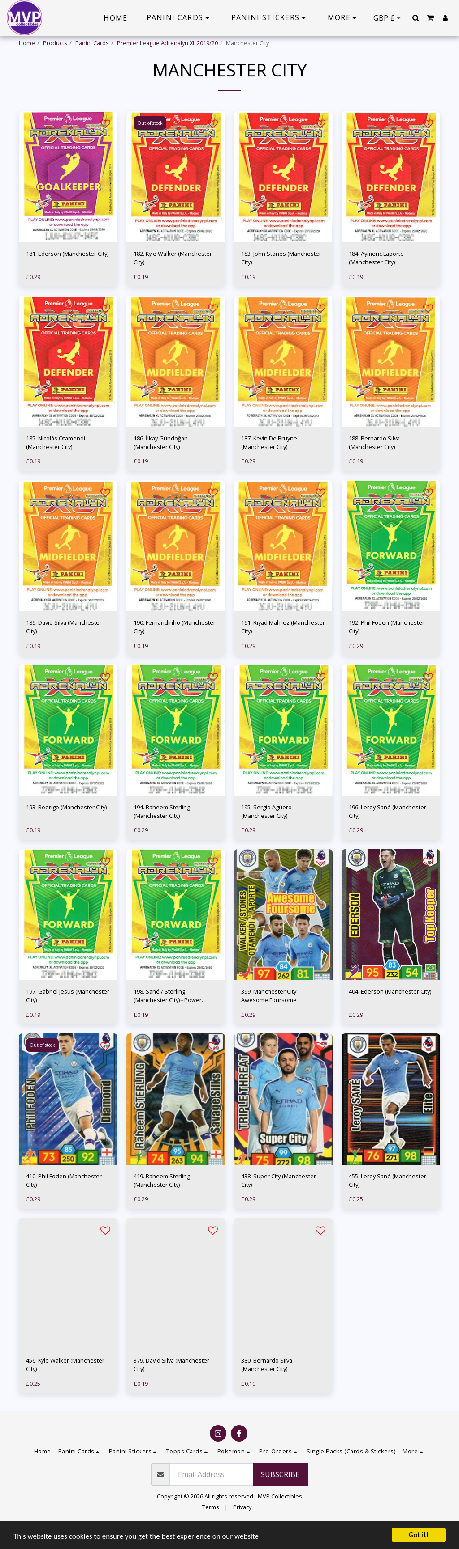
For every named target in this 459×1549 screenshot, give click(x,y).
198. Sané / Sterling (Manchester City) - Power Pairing (168, 1018)
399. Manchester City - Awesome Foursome (270, 1018)
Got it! (419, 1535)
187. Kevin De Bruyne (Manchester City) (269, 465)
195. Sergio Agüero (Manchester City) (266, 833)
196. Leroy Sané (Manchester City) (387, 833)
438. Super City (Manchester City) (278, 1202)
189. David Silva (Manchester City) (64, 649)
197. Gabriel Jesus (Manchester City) (67, 1018)
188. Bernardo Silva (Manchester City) (374, 465)
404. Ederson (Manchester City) (390, 1014)
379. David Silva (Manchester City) (171, 1387)
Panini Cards (92, 43)
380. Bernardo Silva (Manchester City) (266, 1387)
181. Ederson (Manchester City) (67, 276)
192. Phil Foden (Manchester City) (386, 649)
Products (55, 43)
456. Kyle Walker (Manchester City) (65, 1387)
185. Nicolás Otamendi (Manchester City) (55, 465)
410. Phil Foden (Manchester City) (64, 1202)
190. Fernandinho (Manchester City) (175, 649)
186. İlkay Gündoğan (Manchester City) (161, 465)
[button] (415, 17)
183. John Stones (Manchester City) (281, 280)
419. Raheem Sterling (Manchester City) (162, 1202)
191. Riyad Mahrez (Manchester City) (283, 649)
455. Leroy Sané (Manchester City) (387, 1202)
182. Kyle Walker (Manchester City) (173, 280)
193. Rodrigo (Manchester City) (66, 829)
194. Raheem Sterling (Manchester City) (162, 833)
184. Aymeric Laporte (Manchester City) (376, 280)
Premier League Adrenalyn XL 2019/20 (167, 43)
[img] (68, 199)
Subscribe (280, 1497)
